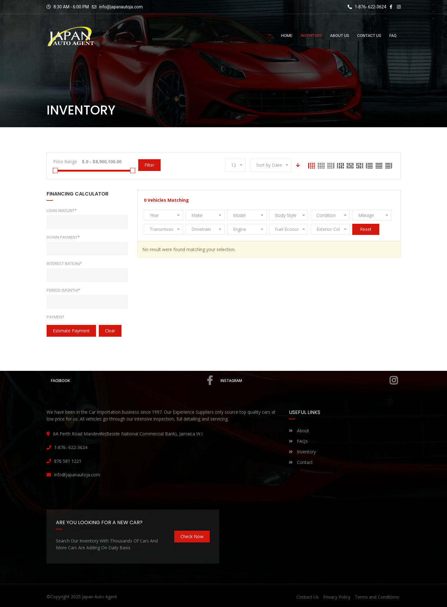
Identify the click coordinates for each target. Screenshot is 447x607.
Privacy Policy (336, 597)
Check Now (191, 536)
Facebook (132, 380)
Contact (301, 462)
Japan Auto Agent (99, 597)
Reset (366, 229)
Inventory (302, 452)
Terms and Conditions (377, 597)
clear (110, 331)
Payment (55, 317)
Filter (149, 165)
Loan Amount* (62, 210)
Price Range (65, 161)
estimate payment (71, 331)
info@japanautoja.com (121, 6)
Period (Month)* (63, 290)
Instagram (309, 380)
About (299, 431)
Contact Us (307, 597)
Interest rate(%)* (64, 263)
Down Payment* (63, 237)
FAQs (298, 441)
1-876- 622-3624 (367, 6)
